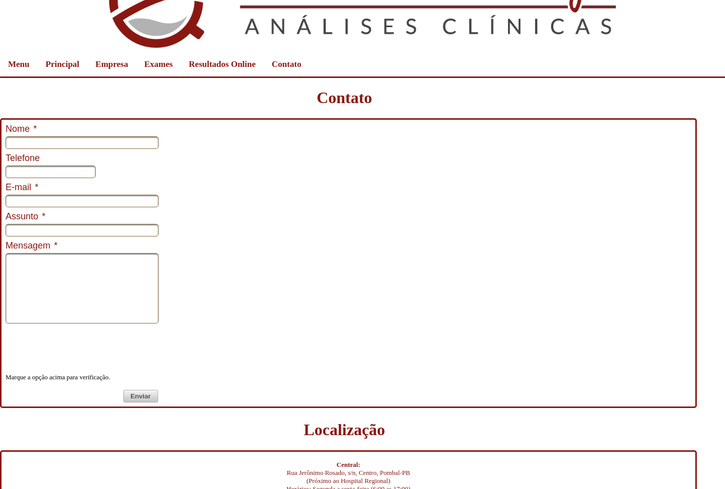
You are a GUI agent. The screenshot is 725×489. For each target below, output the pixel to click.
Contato (287, 64)
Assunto (25, 216)
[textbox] (82, 142)
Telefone (23, 158)
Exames (158, 64)
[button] (140, 396)
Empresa (112, 64)
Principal (63, 64)
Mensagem (31, 245)
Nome (21, 129)
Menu (19, 64)
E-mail (22, 187)
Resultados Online (222, 64)
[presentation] (82, 347)
